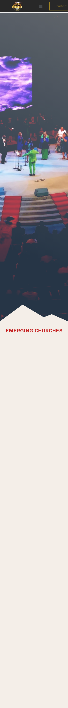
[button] (41, 6)
